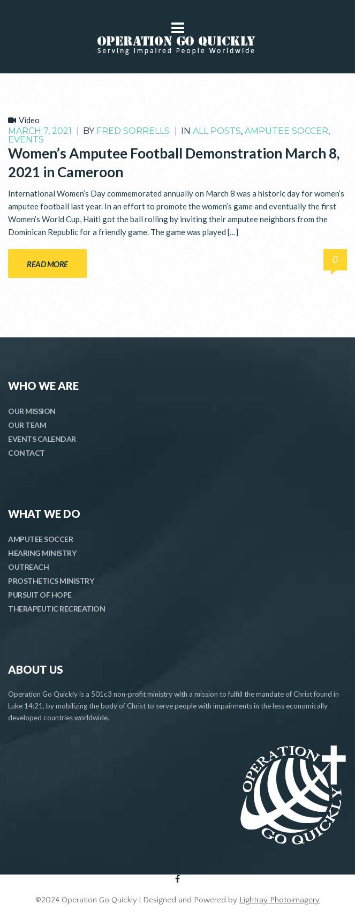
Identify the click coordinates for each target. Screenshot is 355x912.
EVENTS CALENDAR (42, 438)
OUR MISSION (32, 411)
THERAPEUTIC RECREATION (56, 608)
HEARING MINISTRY (42, 552)
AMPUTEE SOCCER (40, 539)
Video (29, 120)
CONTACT (26, 452)
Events (26, 139)
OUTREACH (28, 566)
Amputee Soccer (286, 131)
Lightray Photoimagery (279, 900)
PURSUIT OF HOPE (40, 594)
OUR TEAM (27, 424)
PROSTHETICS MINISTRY (51, 580)
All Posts (217, 131)
